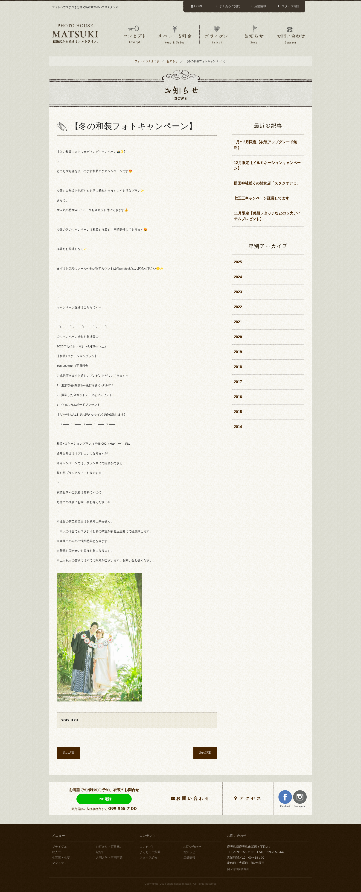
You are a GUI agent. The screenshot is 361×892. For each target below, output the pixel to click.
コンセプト (134, 34)
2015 (238, 412)
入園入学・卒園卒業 (109, 857)
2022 (238, 307)
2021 (238, 322)
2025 (238, 262)
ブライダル (217, 34)
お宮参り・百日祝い (109, 846)
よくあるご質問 (227, 6)
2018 (238, 367)
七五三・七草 (61, 857)
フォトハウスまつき (146, 61)
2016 (238, 397)
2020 (238, 337)
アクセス (250, 798)
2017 (238, 382)
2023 (238, 292)
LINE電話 (103, 799)
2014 (238, 427)
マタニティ (59, 863)
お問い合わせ (291, 34)
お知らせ (254, 34)
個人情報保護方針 (238, 869)
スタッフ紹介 (288, 6)
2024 (238, 277)
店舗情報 (257, 6)
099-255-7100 (122, 809)
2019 (238, 352)
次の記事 (205, 752)
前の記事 (68, 752)
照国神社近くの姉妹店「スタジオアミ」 (267, 183)
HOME (196, 6)
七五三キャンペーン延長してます (261, 198)
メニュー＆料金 (175, 34)
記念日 (100, 852)
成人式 (56, 852)
